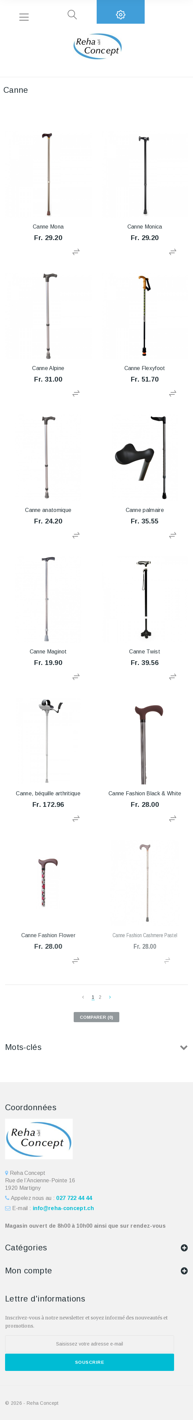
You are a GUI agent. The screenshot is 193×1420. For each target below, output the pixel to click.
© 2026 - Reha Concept (32, 1403)
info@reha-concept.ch (63, 1208)
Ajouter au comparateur (77, 252)
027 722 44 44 (74, 1198)
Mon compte (28, 1270)
